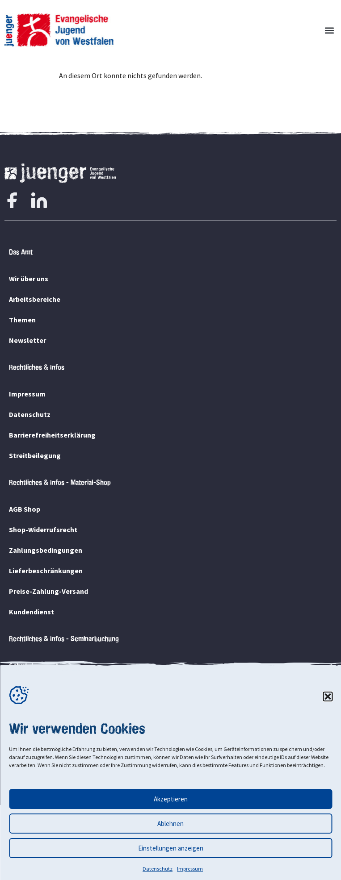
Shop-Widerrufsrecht (43, 529)
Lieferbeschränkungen (46, 570)
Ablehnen (170, 823)
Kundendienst (31, 611)
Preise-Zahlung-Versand (48, 591)
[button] (327, 696)
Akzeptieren (171, 799)
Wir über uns (28, 278)
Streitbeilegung (35, 455)
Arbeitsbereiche (34, 299)
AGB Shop (24, 509)
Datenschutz (158, 868)
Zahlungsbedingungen (45, 550)
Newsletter (27, 340)
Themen (22, 319)
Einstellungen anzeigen (170, 848)
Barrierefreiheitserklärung (52, 434)
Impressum (190, 868)
